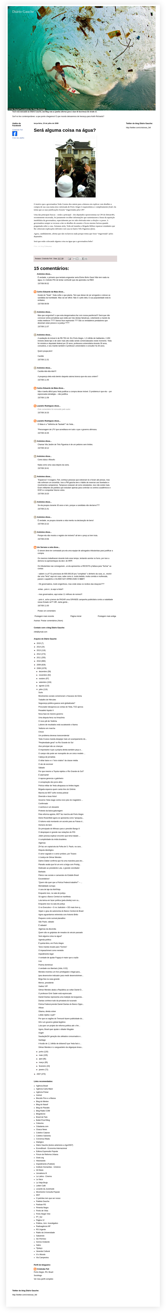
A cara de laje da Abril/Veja (49, 889)
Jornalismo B (41, 1173)
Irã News (39, 1170)
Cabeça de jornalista (46, 757)
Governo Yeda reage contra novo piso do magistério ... (60, 800)
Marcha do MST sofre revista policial (53, 793)
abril (41, 1059)
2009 (39, 665)
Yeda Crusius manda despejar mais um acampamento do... (62, 739)
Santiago (42, 1040)
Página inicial (75, 616)
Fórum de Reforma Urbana (47, 1154)
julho (41, 689)
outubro (42, 678)
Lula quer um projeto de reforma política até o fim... (59, 1026)
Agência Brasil (42, 1086)
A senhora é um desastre (48, 807)
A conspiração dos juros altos (50, 782)
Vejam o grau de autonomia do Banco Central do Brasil (60, 911)
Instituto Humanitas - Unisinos (48, 1167)
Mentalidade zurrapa (46, 886)
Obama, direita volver (47, 1011)
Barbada (41, 872)
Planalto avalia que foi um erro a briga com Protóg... (59, 864)
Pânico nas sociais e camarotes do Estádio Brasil (58, 875)
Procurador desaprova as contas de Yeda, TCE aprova (60, 707)
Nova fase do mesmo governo (50, 714)
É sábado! (42, 925)
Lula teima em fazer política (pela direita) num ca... (59, 900)
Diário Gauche (23, 11)
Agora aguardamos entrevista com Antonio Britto (58, 915)
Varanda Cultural (43, 1251)
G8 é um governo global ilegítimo (51, 1022)
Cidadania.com (42, 1126)
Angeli (40, 1033)
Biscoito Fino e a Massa (46, 1098)
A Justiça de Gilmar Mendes (49, 857)
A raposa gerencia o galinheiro (50, 778)
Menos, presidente (46, 983)
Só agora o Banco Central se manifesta (54, 897)
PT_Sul (39, 1217)
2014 (39, 647)
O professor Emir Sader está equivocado (55, 993)
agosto (42, 686)
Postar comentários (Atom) (52, 621)
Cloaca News (41, 1129)
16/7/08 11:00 (43, 606)
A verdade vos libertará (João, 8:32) (53, 968)
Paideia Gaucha (42, 1201)
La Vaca (39, 1179)
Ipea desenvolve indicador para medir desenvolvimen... (61, 975)
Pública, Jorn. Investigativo (47, 1223)
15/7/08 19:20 (43, 494)
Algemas (42, 843)
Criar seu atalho (18, 138)
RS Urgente (41, 1229)
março (42, 1062)
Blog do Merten (42, 1101)
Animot (39, 1095)
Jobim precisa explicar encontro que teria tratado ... (59, 836)
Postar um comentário (47, 611)
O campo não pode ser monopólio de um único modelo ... (61, 753)
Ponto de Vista (42, 1211)
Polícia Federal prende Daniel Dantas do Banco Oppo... (61, 1004)
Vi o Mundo (40, 1254)
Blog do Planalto (42, 1108)
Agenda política (44, 940)
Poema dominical (45, 965)
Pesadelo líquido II (46, 710)
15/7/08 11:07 (43, 326)
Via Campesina (42, 1257)
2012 (39, 654)
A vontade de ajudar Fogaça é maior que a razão (58, 958)
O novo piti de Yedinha (47, 721)
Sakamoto (40, 1236)
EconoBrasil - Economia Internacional (51, 1148)
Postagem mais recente (44, 616)
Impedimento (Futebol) (45, 1164)
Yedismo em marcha (46, 728)
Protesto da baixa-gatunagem (50, 811)
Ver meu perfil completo (43, 1279)
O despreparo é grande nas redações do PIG (56, 832)
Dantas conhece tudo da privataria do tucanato (57, 1001)
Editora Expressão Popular (47, 1151)
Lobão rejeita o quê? (46, 1015)
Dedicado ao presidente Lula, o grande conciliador (59, 868)
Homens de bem (45, 825)
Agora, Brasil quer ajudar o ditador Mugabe (56, 1029)
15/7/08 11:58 (43, 398)
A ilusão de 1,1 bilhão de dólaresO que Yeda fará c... (59, 1043)
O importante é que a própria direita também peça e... (60, 750)
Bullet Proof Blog (43, 1120)
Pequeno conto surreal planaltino (51, 918)
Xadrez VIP (43, 986)
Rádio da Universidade (45, 1233)
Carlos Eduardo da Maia (47, 292)
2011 (39, 657)
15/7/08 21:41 (43, 509)
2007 (39, 1074)
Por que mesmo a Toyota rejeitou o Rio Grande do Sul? (61, 771)
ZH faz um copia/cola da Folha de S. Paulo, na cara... (60, 847)
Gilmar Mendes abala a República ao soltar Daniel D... (60, 990)
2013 (39, 650)
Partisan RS (41, 1204)
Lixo (40, 961)
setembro (43, 682)
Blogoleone (40, 1114)
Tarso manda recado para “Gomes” (52, 947)
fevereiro (43, 1066)
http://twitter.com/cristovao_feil (138, 128)
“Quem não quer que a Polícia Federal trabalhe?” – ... (60, 882)
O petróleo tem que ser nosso (48, 1198)
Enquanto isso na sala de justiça (51, 904)
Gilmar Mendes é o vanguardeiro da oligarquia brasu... (60, 1047)
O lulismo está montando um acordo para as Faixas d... (61, 821)
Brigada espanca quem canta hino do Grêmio (56, 789)
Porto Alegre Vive (43, 1214)
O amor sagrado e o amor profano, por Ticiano (57, 854)
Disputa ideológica (45, 850)
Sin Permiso (41, 1239)
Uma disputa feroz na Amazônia (51, 718)
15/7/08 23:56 (43, 539)
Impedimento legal (45, 954)
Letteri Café (41, 1186)
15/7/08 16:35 (43, 433)
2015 (39, 643)
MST (38, 1195)
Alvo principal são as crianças (50, 746)
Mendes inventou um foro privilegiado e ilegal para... (59, 972)
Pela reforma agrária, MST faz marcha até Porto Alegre (60, 814)
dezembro (43, 671)
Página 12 (40, 1220)
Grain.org (40, 1158)
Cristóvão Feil (43, 1269)
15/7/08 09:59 (43, 304)
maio (41, 1055)
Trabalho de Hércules (47, 700)
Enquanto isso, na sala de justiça (51, 893)
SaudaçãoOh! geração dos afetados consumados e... (60, 1036)
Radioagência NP (43, 1226)
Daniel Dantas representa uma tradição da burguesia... (60, 997)
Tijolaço (39, 1248)
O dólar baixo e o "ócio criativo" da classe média (58, 760)
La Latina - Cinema (44, 1176)
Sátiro (38, 1245)
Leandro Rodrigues (45, 406)
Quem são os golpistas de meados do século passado (60, 932)
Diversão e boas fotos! (47, 796)
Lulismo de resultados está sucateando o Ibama (58, 725)
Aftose (41, 1008)
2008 (39, 668)
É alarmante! (43, 775)
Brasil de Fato (41, 1117)
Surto (40, 692)
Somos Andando (43, 1242)
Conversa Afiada (43, 1139)
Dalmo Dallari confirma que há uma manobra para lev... (61, 861)
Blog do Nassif (42, 1104)
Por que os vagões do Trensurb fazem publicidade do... (61, 1019)
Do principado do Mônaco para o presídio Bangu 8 (59, 829)
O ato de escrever (45, 764)
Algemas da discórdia (47, 929)
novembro (43, 675)
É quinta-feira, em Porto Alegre (51, 943)
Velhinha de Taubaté (56, 424)
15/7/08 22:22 (43, 524)
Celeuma (39, 1123)
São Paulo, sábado (46, 922)
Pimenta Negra (42, 1208)
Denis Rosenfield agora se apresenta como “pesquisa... (61, 818)
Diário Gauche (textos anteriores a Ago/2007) (54, 1145)
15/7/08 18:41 (43, 468)
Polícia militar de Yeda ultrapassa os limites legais (58, 786)
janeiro (42, 1070)
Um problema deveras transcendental (53, 735)
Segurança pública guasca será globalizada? (56, 703)
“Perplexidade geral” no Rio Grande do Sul (55, 743)
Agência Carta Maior (44, 1089)
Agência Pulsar (42, 1092)
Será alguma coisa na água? (50, 936)
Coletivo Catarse (43, 1133)
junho (41, 1052)
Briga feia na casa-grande (48, 979)
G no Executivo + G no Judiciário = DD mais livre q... (59, 907)
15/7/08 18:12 (43, 448)
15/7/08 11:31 (43, 360)
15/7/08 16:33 (43, 413)
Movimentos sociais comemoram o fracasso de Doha (60, 696)
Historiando (40, 1161)
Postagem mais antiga (107, 616)
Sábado (41, 768)
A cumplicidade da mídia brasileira (52, 839)
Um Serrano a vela (45, 547)
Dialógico (40, 1142)
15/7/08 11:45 (43, 380)
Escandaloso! (43, 879)
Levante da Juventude (45, 1189)
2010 (39, 661)
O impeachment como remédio (51, 950)
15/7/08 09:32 (43, 283)
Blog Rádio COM (43, 1111)
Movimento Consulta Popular (48, 1192)
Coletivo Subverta (43, 1136)
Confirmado (43, 803)
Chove (41, 732)
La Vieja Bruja (42, 1183)
